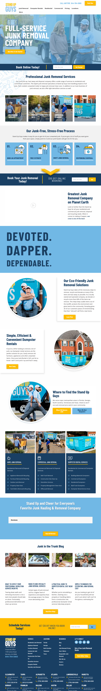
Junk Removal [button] (23, 8)
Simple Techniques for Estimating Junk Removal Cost (84, 602)
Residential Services (13, 116)
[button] (33, 205)
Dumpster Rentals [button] (36, 8)
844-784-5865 (76, 3)
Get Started (79, 67)
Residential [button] (48, 8)
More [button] (21, 12)
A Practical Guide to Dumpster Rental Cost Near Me (62, 602)
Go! (92, 180)
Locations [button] (75, 8)
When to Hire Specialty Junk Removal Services (37, 601)
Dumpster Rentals (85, 117)
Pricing (67, 8)
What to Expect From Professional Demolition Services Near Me (14, 602)
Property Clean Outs (38, 116)
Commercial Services (59, 116)
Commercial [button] (58, 8)
